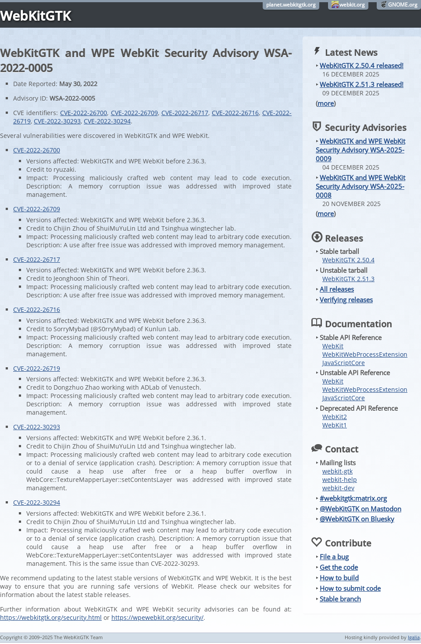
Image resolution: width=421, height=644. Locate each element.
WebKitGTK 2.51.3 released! (361, 84)
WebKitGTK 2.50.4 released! (361, 65)
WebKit (332, 346)
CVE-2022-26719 (36, 368)
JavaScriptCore (343, 362)
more (326, 103)
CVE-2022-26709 (134, 113)
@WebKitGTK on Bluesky (357, 518)
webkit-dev (338, 488)
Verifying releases (346, 299)
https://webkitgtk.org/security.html (51, 617)
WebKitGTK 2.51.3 (348, 279)
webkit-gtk (337, 471)
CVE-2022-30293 (57, 121)
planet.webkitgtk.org (291, 4)
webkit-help (339, 479)
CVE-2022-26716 (235, 113)
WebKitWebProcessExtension (364, 354)
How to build (339, 577)
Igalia (414, 637)
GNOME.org (402, 4)
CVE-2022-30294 (107, 121)
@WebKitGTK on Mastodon (360, 508)
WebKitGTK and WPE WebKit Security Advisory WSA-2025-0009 (360, 150)
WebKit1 (334, 425)
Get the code (339, 567)
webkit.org (352, 4)
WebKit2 (334, 416)
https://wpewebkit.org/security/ (157, 617)
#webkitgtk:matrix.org (353, 498)
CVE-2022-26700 (83, 113)
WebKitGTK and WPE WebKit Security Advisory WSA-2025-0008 (360, 186)
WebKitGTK (35, 16)
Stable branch (340, 598)
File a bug (334, 556)
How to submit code (350, 588)
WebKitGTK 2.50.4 (348, 260)
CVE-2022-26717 (184, 113)
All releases (337, 289)
